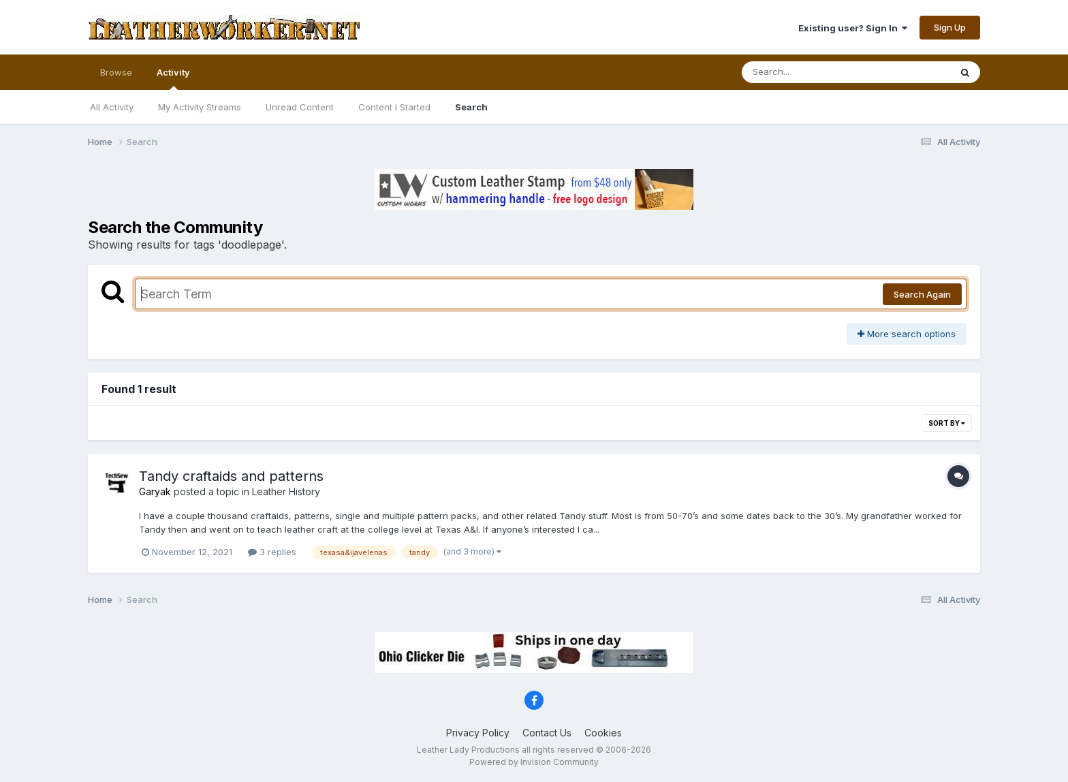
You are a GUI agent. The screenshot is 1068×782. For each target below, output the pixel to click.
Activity (173, 78)
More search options (907, 333)
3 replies (272, 551)
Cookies (603, 732)
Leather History (286, 491)
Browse (116, 72)
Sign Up (950, 27)
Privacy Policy (477, 732)
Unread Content (300, 106)
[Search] (809, 72)
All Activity (112, 106)
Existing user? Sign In (852, 27)
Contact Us (546, 732)
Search (471, 106)
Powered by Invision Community (534, 762)
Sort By (946, 423)
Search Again (922, 294)
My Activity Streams (199, 106)
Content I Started (394, 106)
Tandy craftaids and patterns (231, 476)
